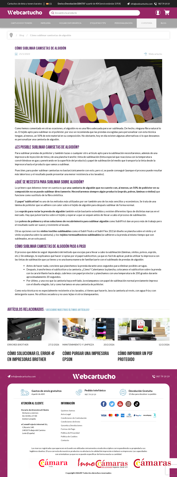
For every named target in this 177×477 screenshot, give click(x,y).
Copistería (146, 23)
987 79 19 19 (163, 376)
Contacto (65, 440)
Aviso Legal (66, 414)
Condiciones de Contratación (74, 418)
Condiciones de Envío (70, 421)
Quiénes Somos (68, 410)
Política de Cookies (69, 436)
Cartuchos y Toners (21, 23)
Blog (163, 23)
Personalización (123, 23)
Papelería (45, 23)
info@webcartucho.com (23, 376)
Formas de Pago (68, 429)
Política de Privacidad (70, 433)
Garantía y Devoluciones (71, 425)
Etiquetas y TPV (98, 23)
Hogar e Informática (70, 23)
